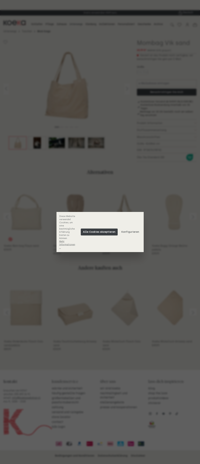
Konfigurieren (130, 231)
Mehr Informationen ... (67, 244)
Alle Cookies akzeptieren (99, 231)
